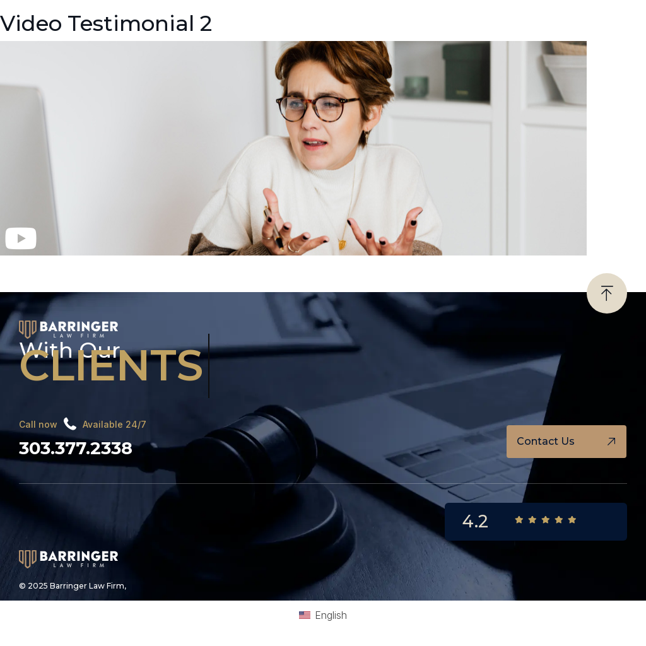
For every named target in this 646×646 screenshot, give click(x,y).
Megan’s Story (35, 267)
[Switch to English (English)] (323, 613)
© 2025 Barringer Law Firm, (72, 583)
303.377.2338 (75, 446)
